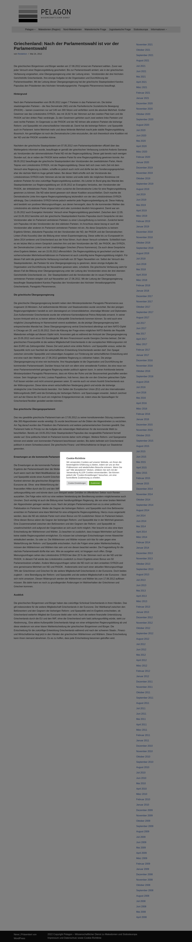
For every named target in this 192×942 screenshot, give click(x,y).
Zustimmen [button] (95, 483)
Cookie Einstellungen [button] (77, 483)
